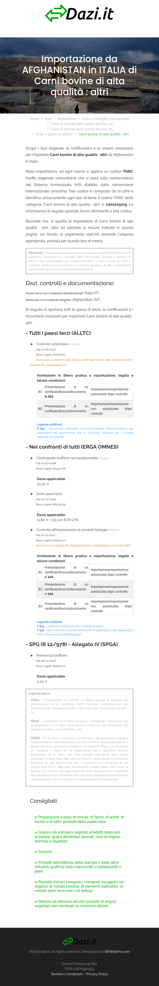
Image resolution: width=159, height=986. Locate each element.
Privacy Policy (97, 974)
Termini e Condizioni (66, 974)
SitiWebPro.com (117, 952)
